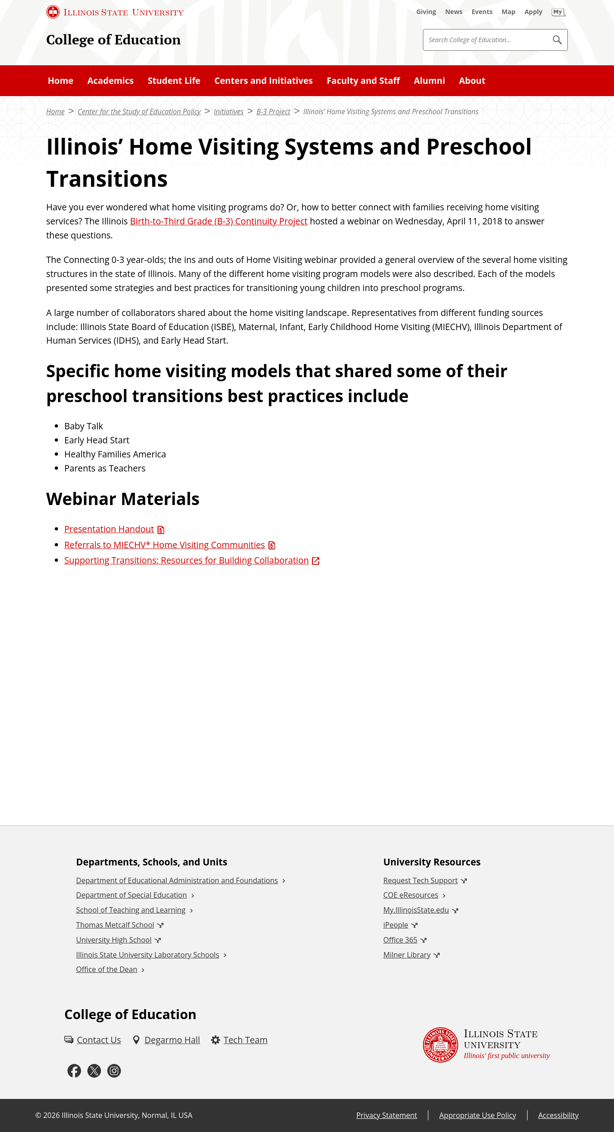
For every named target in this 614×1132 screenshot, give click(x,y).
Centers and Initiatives (263, 80)
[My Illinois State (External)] (559, 12)
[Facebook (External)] (74, 1071)
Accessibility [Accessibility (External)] (558, 1115)
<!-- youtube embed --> (307, 683)
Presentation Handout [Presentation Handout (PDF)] (109, 529)
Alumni (429, 80)
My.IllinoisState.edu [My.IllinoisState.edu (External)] (416, 910)
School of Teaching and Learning (130, 910)
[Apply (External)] (533, 12)
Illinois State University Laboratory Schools (147, 955)
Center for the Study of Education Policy (139, 112)
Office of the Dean (106, 969)
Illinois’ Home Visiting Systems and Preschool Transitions (391, 112)
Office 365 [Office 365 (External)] (401, 940)
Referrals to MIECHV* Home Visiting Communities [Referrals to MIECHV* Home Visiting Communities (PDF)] (164, 545)
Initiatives (229, 112)
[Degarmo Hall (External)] (166, 1040)
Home (60, 80)
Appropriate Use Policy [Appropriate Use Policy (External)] (477, 1115)
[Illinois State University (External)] (115, 12)
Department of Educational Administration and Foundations (177, 880)
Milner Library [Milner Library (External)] (407, 955)
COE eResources (411, 895)
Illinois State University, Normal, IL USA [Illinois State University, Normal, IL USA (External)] (127, 1115)
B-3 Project (274, 112)
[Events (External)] (482, 12)
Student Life (174, 80)
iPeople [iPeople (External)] (396, 925)
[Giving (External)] (426, 12)
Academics (110, 80)
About (472, 80)
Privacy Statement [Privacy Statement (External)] (386, 1115)
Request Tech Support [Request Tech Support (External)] (421, 880)
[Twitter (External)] (94, 1071)
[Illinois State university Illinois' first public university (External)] (486, 1045)
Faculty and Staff (363, 80)
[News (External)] (454, 12)
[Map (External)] (509, 12)
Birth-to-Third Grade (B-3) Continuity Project (218, 221)
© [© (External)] (38, 1115)
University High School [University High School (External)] (114, 940)
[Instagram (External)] (114, 1071)
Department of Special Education (131, 895)
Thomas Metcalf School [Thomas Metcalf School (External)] (115, 925)
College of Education (113, 39)
